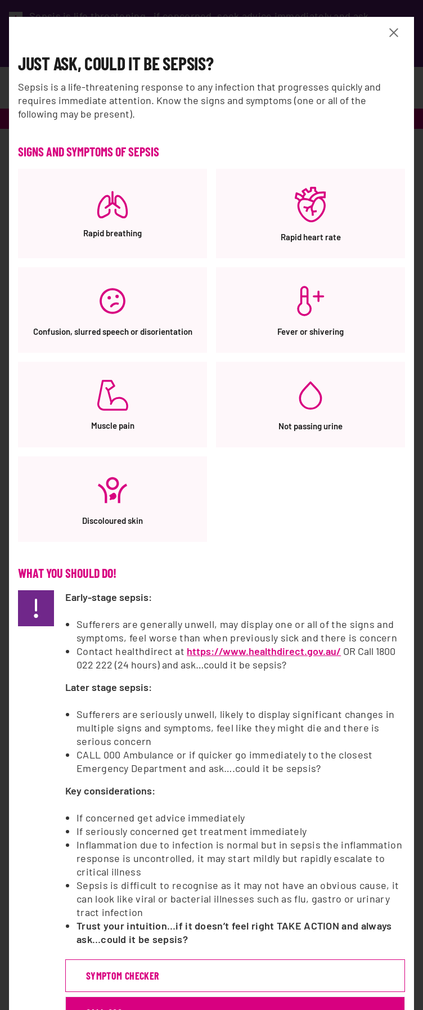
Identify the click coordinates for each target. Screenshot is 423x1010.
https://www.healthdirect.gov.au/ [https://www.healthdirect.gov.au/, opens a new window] (264, 651)
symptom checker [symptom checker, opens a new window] (122, 975)
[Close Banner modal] (396, 32)
